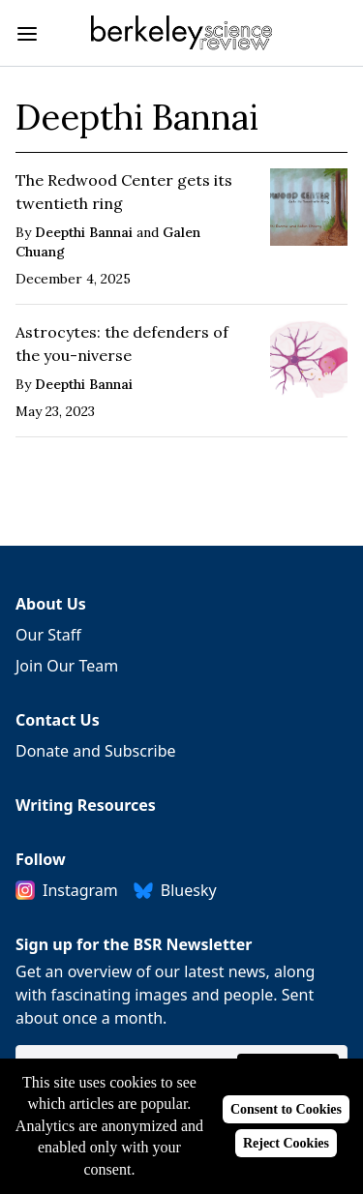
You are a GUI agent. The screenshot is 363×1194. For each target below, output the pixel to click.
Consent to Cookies (286, 1109)
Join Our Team (66, 665)
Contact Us (57, 720)
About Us (50, 603)
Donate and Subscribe (95, 750)
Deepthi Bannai (84, 232)
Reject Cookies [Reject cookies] (286, 1143)
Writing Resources (85, 805)
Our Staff (48, 634)
